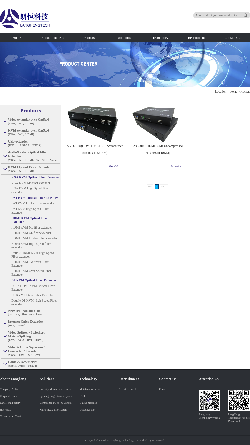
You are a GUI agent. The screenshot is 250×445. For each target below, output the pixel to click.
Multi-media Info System (53, 409)
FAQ (82, 396)
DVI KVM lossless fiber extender (32, 203)
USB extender (34, 143)
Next (164, 186)
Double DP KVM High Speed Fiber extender (34, 302)
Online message (88, 402)
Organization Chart (10, 416)
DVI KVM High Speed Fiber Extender (29, 210)
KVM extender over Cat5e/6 (34, 132)
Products (89, 37)
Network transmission (34, 313)
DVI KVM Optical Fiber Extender (34, 197)
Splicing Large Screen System (56, 396)
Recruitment (196, 37)
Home (17, 37)
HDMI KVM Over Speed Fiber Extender (31, 272)
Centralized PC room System (56, 402)
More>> (113, 166)
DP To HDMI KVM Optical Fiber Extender (33, 287)
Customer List (87, 409)
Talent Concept (127, 389)
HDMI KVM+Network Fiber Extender (29, 263)
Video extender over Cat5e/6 (34, 121)
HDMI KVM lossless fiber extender (34, 238)
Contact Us (232, 37)
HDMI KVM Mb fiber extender (31, 227)
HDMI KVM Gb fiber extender (31, 233)
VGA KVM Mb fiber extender (30, 183)
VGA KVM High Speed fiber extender (30, 190)
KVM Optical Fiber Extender (34, 169)
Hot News (5, 409)
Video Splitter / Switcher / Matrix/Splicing (34, 336)
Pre (150, 186)
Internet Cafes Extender (34, 323)
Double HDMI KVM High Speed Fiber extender (32, 254)
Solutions (124, 37)
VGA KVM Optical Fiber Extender (35, 177)
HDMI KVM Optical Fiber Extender (29, 220)
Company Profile (9, 389)
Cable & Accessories (34, 364)
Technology (160, 37)
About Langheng (52, 37)
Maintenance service (91, 389)
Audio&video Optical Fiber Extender (34, 156)
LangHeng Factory (10, 402)
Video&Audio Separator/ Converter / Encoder (34, 351)
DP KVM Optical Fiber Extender (33, 280)
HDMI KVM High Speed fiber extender (31, 245)
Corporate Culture (10, 396)
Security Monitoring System (55, 389)
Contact (163, 389)
